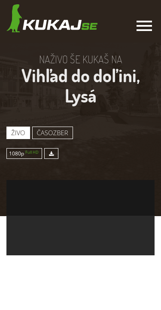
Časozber (52, 132)
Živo (18, 132)
